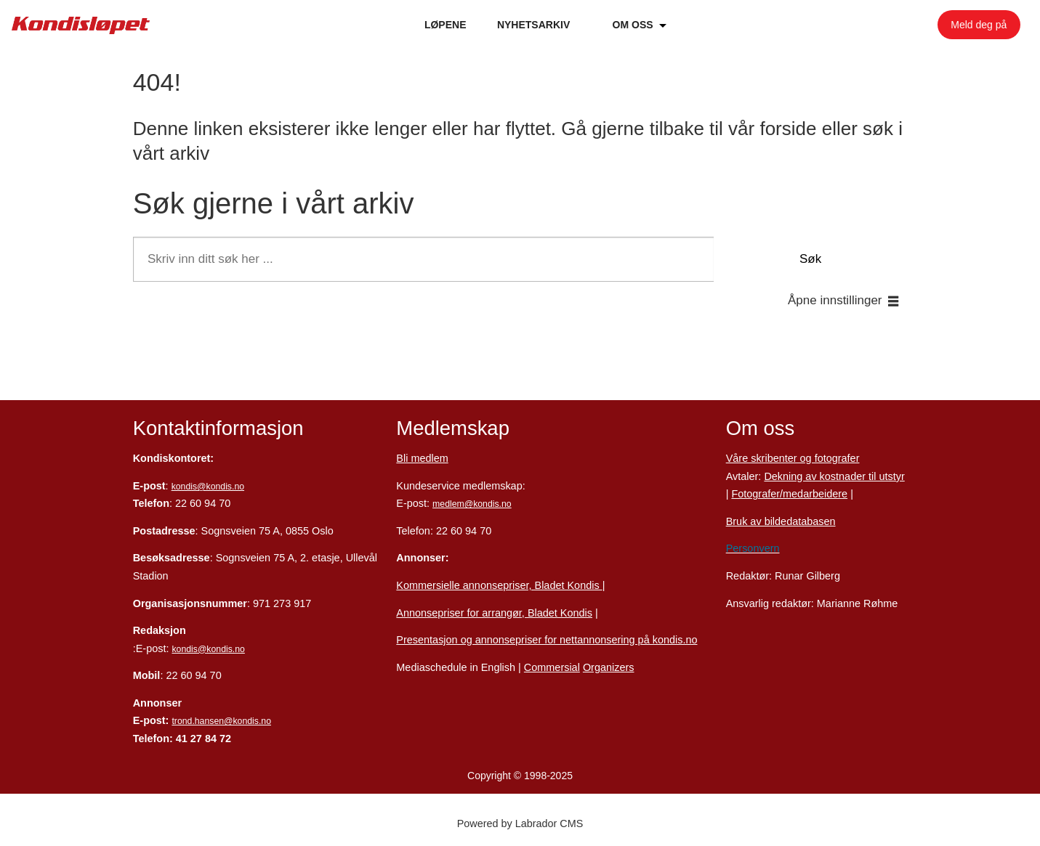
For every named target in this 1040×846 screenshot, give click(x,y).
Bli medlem (422, 458)
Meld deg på (979, 24)
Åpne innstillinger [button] (835, 300)
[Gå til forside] (81, 25)
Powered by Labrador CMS (520, 823)
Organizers (608, 667)
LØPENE (445, 24)
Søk (810, 259)
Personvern (753, 548)
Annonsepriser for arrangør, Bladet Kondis (494, 613)
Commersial (552, 667)
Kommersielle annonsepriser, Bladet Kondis (499, 585)
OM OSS (633, 24)
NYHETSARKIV (533, 24)
